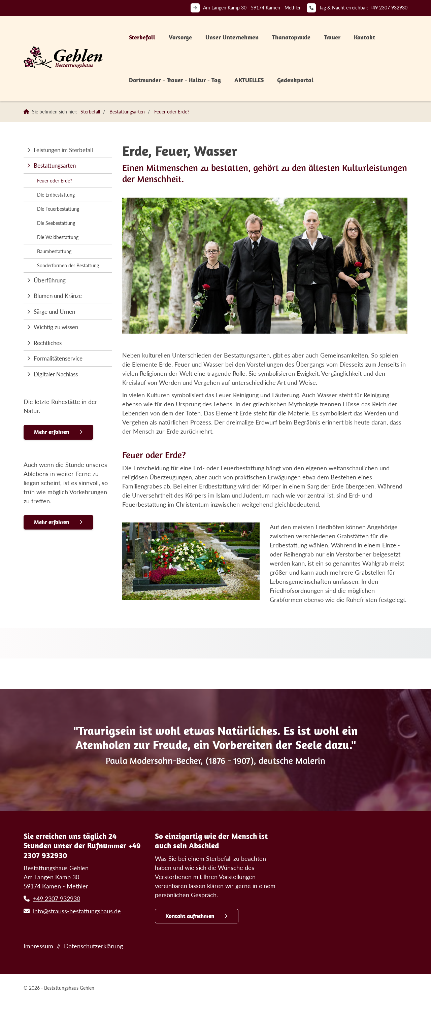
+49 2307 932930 (388, 7)
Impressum (38, 946)
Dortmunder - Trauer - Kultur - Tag (175, 80)
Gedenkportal (295, 80)
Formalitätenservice (58, 358)
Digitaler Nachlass (56, 374)
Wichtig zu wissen (56, 327)
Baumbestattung (54, 251)
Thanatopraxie (291, 37)
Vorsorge (180, 37)
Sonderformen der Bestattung (68, 265)
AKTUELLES (249, 80)
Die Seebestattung (56, 223)
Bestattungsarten (127, 111)
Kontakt (364, 37)
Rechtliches (48, 342)
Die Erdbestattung (56, 195)
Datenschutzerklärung (93, 946)
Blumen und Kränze (58, 295)
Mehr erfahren (51, 432)
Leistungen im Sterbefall (63, 150)
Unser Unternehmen (232, 37)
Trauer (332, 37)
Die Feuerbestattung (58, 209)
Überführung (50, 280)
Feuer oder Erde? (171, 111)
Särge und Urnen (54, 311)
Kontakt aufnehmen (189, 916)
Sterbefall (142, 37)
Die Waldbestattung (57, 237)
